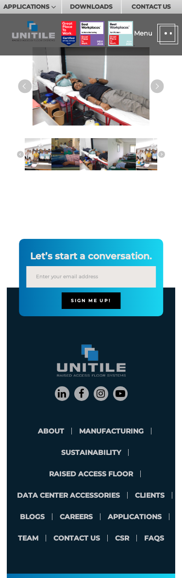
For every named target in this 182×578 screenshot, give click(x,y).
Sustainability (91, 452)
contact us (76, 538)
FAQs (154, 538)
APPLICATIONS (27, 6)
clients (150, 495)
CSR (122, 538)
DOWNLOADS (91, 6)
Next (157, 86)
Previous (25, 86)
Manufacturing (111, 431)
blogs (32, 516)
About (51, 431)
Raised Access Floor (91, 473)
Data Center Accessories (68, 495)
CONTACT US (151, 6)
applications (135, 516)
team (28, 538)
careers (76, 516)
